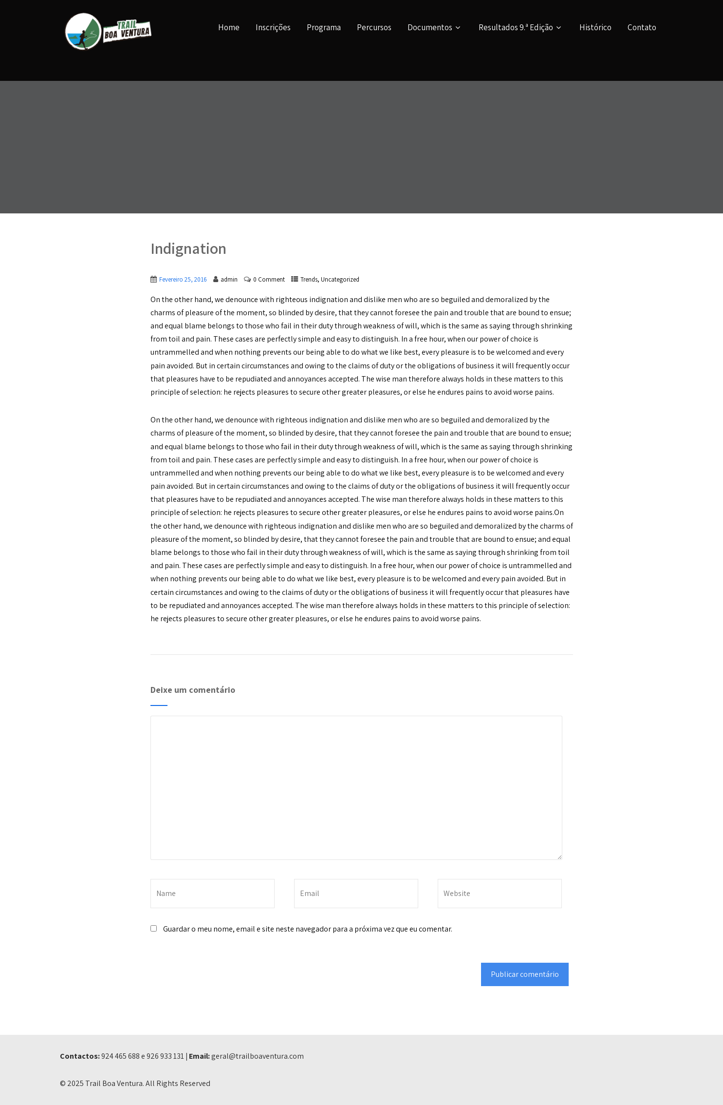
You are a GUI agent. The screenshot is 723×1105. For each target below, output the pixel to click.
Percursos (374, 27)
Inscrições (273, 27)
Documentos (435, 27)
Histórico (595, 27)
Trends (308, 279)
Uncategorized (340, 279)
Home (229, 27)
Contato (642, 27)
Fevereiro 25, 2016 (183, 279)
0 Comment (269, 279)
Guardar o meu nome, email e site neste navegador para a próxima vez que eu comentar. (307, 929)
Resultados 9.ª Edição (521, 27)
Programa (324, 27)
